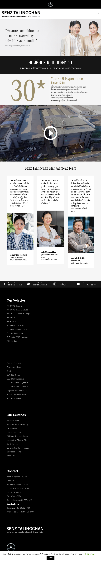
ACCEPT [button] (50, 557)
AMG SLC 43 (12, 321)
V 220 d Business (14, 398)
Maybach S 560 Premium (17, 390)
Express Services (14, 432)
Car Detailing (12, 444)
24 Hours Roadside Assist (17, 436)
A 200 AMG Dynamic (15, 325)
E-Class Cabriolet (14, 367)
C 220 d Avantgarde (15, 333)
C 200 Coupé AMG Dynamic (18, 329)
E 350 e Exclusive (14, 363)
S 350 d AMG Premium (16, 394)
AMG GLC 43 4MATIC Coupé (18, 314)
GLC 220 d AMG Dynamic (17, 383)
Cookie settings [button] (90, 554)
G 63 (9, 371)
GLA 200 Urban (13, 375)
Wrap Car (10, 456)
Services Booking (14, 452)
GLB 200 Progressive (15, 379)
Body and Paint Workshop (17, 424)
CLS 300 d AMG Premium (17, 337)
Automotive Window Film (17, 440)
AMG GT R (11, 317)
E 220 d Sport (12, 341)
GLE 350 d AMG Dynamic (17, 386)
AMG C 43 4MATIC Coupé (17, 310)
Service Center (13, 420)
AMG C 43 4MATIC (14, 306)
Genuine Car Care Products (18, 448)
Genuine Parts (12, 428)
